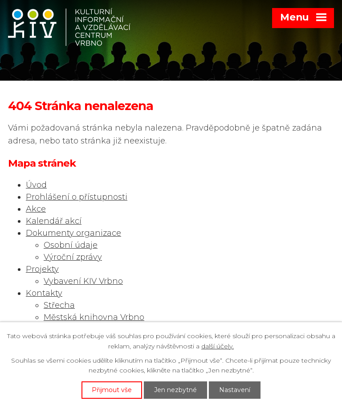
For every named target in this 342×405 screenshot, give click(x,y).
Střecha (59, 305)
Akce (36, 209)
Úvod (36, 185)
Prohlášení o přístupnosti (76, 197)
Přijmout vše (112, 390)
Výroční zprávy (73, 257)
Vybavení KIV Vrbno (83, 281)
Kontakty (44, 293)
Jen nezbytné (175, 390)
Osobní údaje (71, 245)
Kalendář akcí (53, 221)
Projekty (42, 269)
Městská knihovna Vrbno (94, 317)
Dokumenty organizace (73, 233)
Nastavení (234, 390)
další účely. (217, 346)
